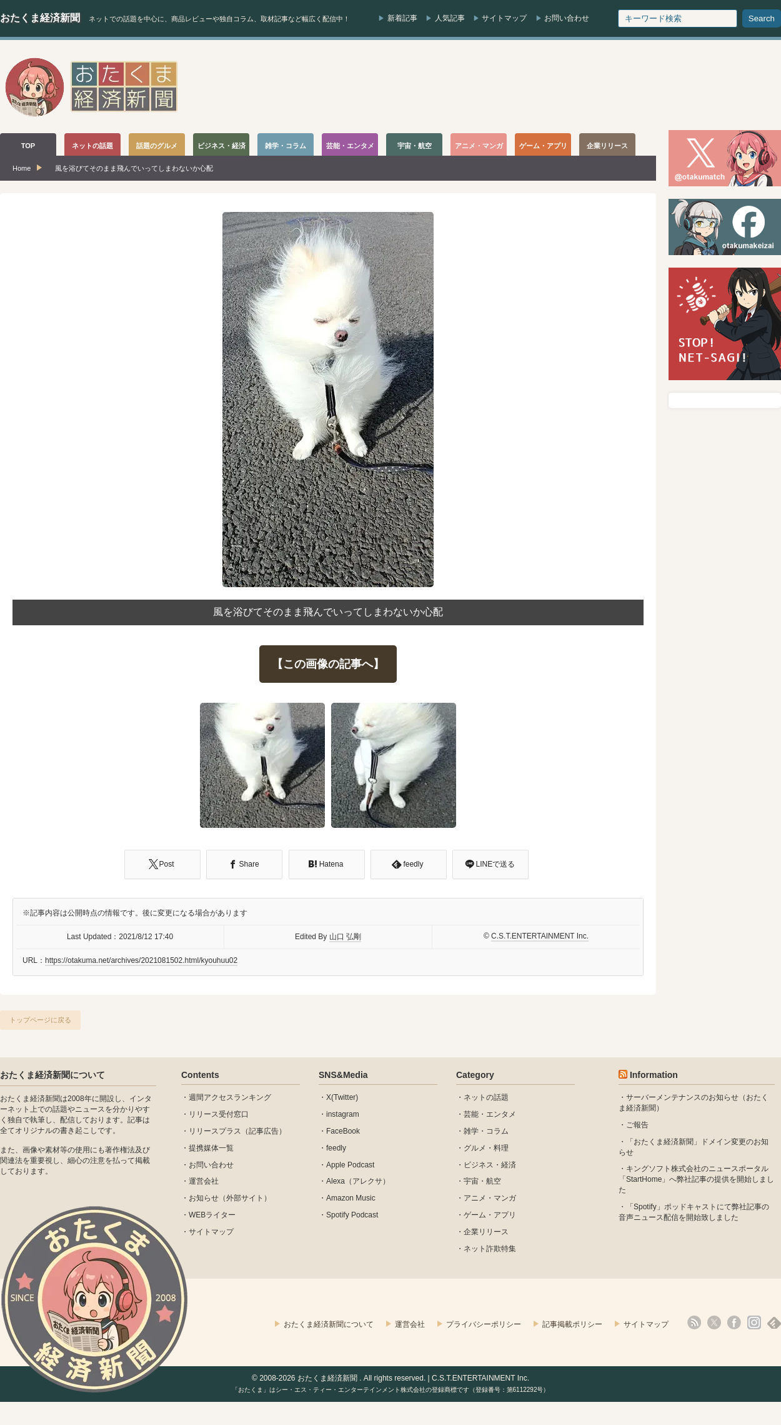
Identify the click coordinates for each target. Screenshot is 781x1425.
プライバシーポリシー (483, 1324)
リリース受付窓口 (219, 1114)
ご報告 (637, 1124)
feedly (336, 1148)
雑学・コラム (486, 1131)
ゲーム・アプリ (490, 1215)
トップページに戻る (40, 1020)
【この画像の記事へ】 (328, 664)
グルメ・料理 (486, 1148)
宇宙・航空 (482, 1181)
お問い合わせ (566, 18)
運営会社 (204, 1181)
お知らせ (204, 1198)
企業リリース (486, 1231)
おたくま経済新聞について (52, 1075)
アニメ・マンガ (490, 1198)
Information (654, 1075)
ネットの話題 (486, 1097)
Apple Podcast (350, 1165)
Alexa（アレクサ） (358, 1181)
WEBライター (212, 1215)
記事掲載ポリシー (572, 1324)
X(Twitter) (342, 1097)
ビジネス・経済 (490, 1165)
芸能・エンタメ (490, 1114)
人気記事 (450, 18)
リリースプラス (215, 1131)
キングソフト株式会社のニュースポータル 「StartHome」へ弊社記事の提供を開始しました (696, 1179)
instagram (342, 1114)
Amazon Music (351, 1198)
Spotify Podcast (352, 1215)
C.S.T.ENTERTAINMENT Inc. (540, 936)
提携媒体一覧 (211, 1148)
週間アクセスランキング (230, 1097)
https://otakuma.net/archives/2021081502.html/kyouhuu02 (141, 960)
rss (694, 1322)
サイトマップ (504, 18)
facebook (734, 1322)
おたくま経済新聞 (40, 18)
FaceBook (343, 1131)
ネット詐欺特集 (490, 1248)
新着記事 (402, 18)
